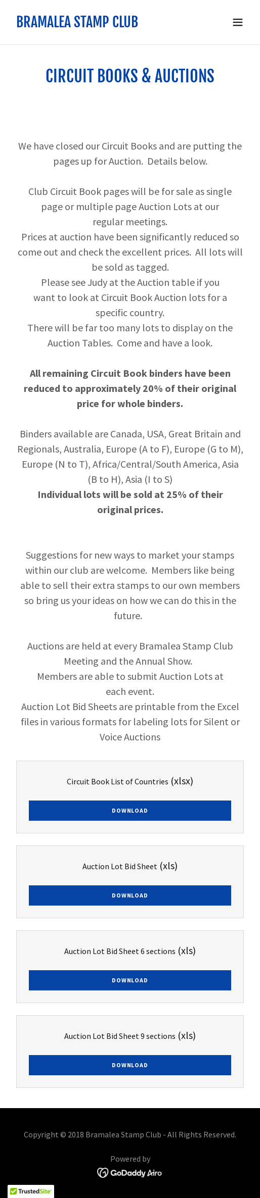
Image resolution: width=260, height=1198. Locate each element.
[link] (77, 24)
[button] (238, 22)
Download (130, 810)
